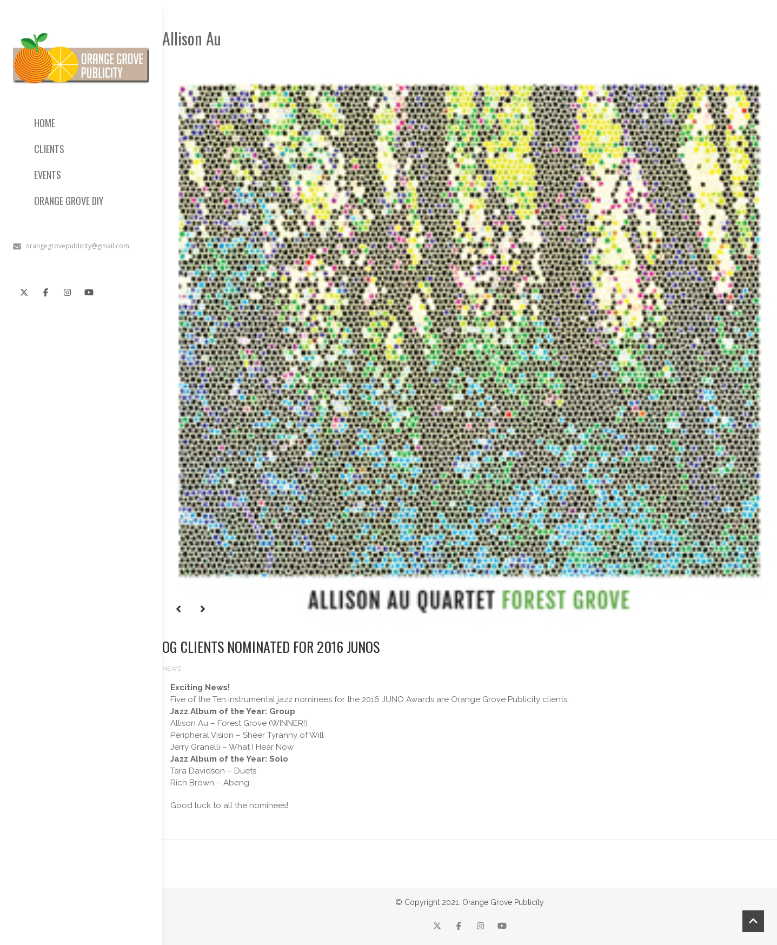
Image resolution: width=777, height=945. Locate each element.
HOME (44, 123)
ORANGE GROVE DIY (68, 201)
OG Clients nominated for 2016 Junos (271, 646)
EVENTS (47, 175)
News (171, 668)
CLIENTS (49, 149)
